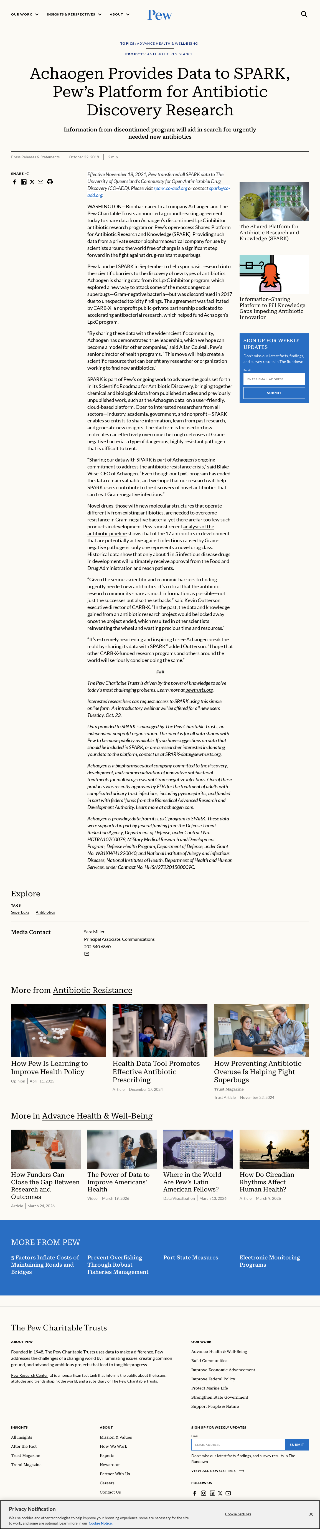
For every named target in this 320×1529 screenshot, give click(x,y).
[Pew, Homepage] (160, 14)
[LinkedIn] (212, 1493)
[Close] (311, 1517)
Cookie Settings (238, 1516)
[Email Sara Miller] (87, 953)
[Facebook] (194, 1493)
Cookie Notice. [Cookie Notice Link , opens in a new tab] (101, 1526)
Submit (274, 393)
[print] (50, 181)
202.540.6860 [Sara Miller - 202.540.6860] (97, 946)
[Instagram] (203, 1493)
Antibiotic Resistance (92, 990)
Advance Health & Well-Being (97, 1115)
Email (247, 370)
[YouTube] (228, 1493)
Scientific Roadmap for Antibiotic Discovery (146, 386)
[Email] (274, 379)
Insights (19, 1427)
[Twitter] (220, 1493)
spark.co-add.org (170, 188)
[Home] (59, 1328)
